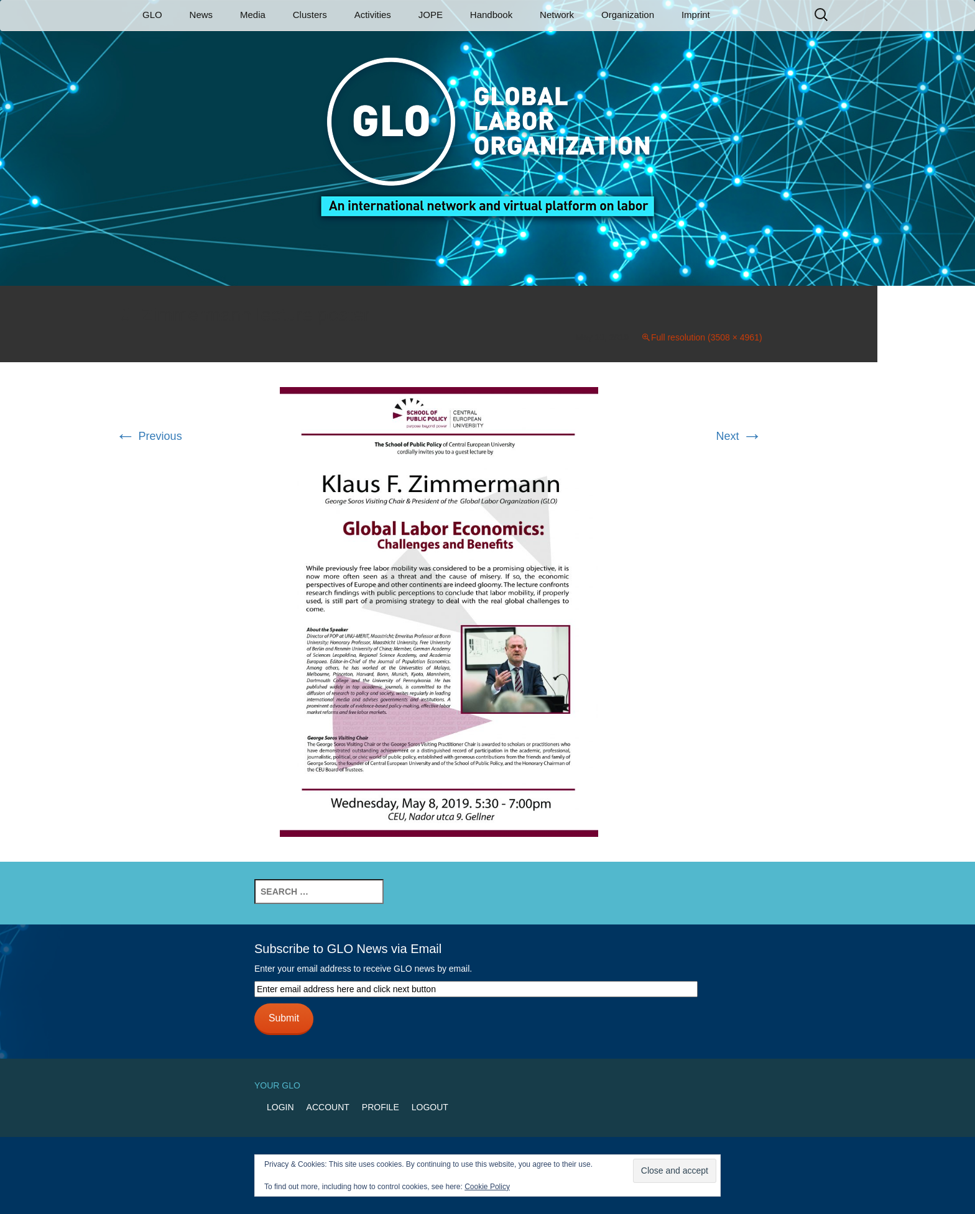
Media (253, 14)
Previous (149, 436)
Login (280, 1107)
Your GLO (277, 1085)
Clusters (310, 14)
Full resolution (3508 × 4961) (706, 337)
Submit (284, 1018)
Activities (372, 14)
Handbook (491, 14)
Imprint (696, 14)
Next (739, 436)
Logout (430, 1107)
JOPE (430, 14)
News (201, 14)
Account (328, 1107)
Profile (380, 1107)
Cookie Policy (487, 1186)
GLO (152, 14)
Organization (627, 14)
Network (557, 14)
